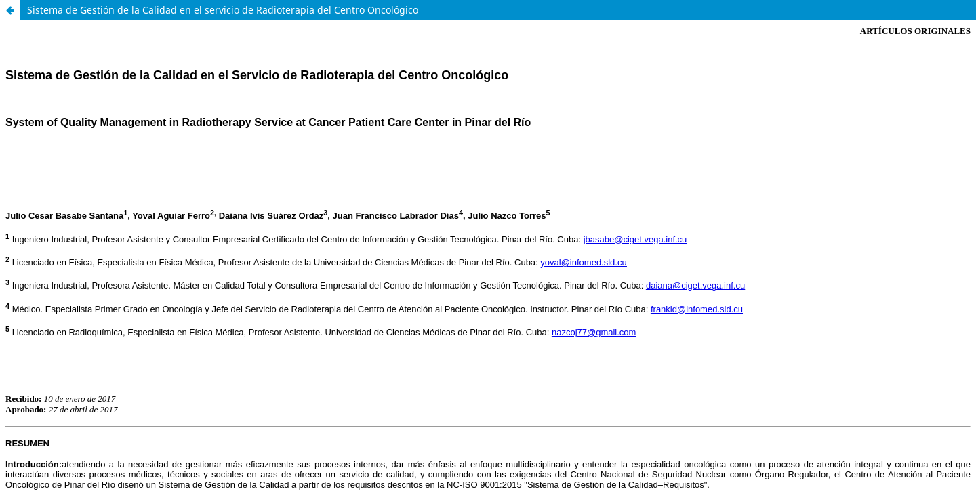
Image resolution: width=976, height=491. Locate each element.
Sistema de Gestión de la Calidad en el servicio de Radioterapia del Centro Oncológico (222, 9)
